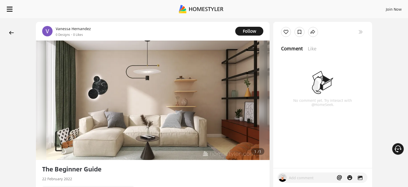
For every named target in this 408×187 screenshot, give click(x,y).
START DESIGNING (382, 8)
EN (349, 8)
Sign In (312, 8)
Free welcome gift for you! (299, 21)
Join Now (331, 8)
